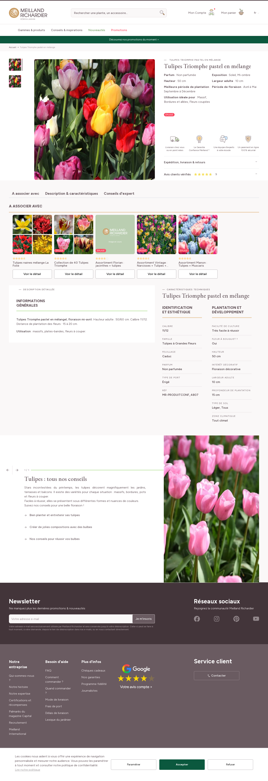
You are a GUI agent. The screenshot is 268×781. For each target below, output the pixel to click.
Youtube (256, 619)
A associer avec (25, 193)
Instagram (217, 619)
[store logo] (28, 14)
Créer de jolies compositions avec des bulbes (61, 527)
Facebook (197, 619)
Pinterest (236, 619)
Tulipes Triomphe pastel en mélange (37, 47)
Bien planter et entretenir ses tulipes (55, 515)
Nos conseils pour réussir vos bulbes (55, 539)
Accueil (12, 47)
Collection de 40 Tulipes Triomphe (71, 264)
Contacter (218, 675)
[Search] (162, 13)
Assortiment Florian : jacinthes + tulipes (109, 264)
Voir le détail (32, 274)
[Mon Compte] (201, 12)
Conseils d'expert (119, 193)
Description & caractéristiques (71, 193)
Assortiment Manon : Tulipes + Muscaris (192, 264)
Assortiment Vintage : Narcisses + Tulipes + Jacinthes (152, 264)
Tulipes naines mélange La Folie (31, 264)
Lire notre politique (27, 770)
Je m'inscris (143, 619)
